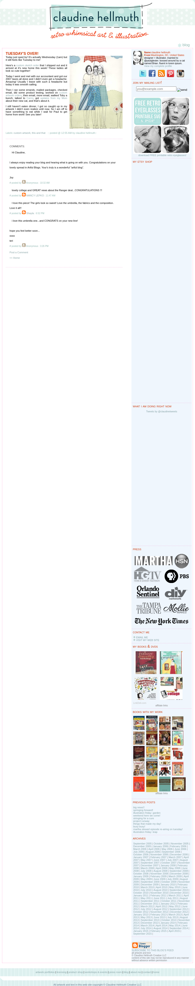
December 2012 (179, 911)
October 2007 (168, 862)
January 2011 (140, 895)
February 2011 (158, 895)
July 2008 (146, 870)
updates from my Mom (53, 98)
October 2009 (168, 881)
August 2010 (160, 890)
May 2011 (146, 898)
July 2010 (146, 890)
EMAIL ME (142, 637)
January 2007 (140, 857)
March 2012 (147, 906)
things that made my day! (147, 823)
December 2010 (179, 892)
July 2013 (172, 917)
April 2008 (161, 868)
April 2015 (174, 931)
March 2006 (139, 849)
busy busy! (139, 826)
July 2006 (138, 851)
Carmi (30, 98)
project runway (141, 821)
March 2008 (147, 868)
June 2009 (159, 879)
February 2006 (178, 846)
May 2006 (167, 849)
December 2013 (149, 922)
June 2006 (180, 849)
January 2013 (140, 914)
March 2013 (175, 914)
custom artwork (22, 133)
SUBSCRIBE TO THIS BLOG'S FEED (153, 950)
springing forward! (143, 810)
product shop (75, 972)
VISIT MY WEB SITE (147, 640)
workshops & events (96, 972)
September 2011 (150, 901)
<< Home (15, 257)
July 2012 (146, 909)
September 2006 (171, 851)
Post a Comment (19, 252)
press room (115, 972)
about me (136, 972)
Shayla (30, 213)
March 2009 (175, 876)
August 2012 (160, 909)
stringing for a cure (143, 818)
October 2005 (161, 843)
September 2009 (150, 881)
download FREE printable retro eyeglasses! (162, 155)
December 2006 (179, 854)
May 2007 (146, 860)
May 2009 (146, 879)
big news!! (139, 807)
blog (126, 972)
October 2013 (168, 920)
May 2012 (174, 906)
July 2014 (146, 928)
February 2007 (158, 857)
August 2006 (153, 851)
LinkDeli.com (139, 703)
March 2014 (147, 925)
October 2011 (168, 901)
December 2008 (179, 873)
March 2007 (175, 857)
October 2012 (140, 911)
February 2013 (158, 914)
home (156, 972)
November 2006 (159, 854)
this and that (38, 133)
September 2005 (142, 843)
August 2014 (160, 928)
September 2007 (150, 862)
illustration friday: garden (146, 812)
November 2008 (159, 873)
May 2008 (174, 868)
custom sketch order (27, 65)
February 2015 (158, 931)
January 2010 (168, 884)
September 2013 (150, 920)
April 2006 (154, 849)
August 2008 (160, 870)
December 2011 (149, 903)
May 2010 (174, 887)
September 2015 (142, 933)
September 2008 (178, 870)
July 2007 (172, 860)
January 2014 (168, 922)
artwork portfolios (45, 972)
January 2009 (140, 876)
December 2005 (142, 846)
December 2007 (149, 865)
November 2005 (179, 843)
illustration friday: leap (145, 832)
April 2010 (161, 887)
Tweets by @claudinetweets (161, 411)
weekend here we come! (146, 815)
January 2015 (140, 931)
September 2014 (178, 928)
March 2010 (147, 887)
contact (147, 972)
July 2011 (172, 898)
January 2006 (160, 846)
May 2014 (174, 925)
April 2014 (161, 925)
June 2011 (159, 898)
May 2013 (146, 917)
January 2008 (168, 865)
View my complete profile (158, 66)
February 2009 (158, 876)
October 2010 (140, 892)
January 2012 (168, 903)
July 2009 (172, 879)
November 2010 (159, 892)
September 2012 (178, 909)
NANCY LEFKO (35, 195)
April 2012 (161, 906)
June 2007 (159, 860)
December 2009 (149, 884)
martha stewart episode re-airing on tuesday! (158, 829)
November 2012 (159, 911)
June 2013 (159, 917)
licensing (62, 972)
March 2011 (175, 895)
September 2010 (178, 890)
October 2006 (140, 854)
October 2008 (140, 873)
